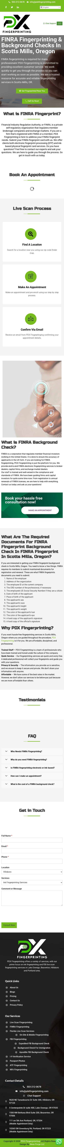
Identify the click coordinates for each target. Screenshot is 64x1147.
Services (5, 878)
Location (5, 867)
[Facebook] (6, 7)
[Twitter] (12, 7)
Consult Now (9, 925)
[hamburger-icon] (59, 23)
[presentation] (20, 918)
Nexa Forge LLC (37, 1144)
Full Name (6, 836)
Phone (5, 857)
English (45, 7)
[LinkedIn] (18, 7)
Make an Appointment (40, 510)
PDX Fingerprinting (30, 1141)
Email (4, 846)
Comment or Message (11, 889)
